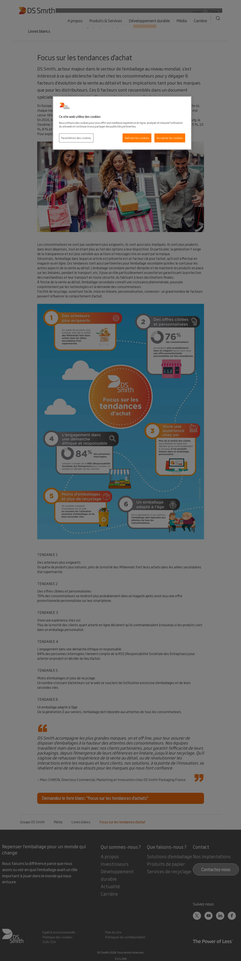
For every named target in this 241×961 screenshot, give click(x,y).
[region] (122, 123)
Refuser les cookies (137, 138)
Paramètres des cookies (76, 138)
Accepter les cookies (170, 138)
